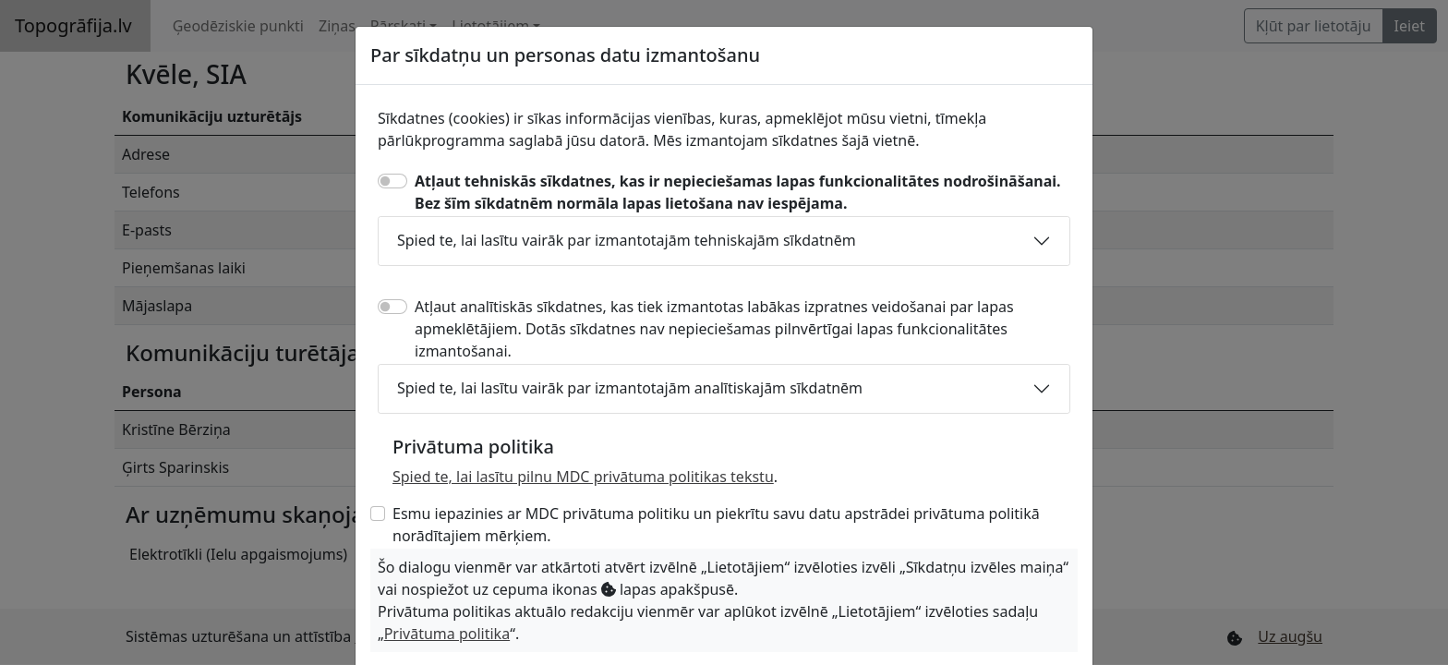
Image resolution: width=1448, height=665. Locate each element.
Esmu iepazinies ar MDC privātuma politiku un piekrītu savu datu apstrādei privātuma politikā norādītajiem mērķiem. (716, 524)
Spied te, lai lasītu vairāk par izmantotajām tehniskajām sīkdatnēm (626, 240)
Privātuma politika (447, 633)
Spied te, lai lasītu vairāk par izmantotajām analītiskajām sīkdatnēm (630, 388)
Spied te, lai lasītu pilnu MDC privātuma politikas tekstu (583, 476)
